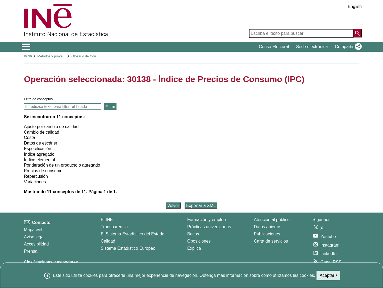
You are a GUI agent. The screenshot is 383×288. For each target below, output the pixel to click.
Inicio (28, 56)
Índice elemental (39, 160)
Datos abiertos (267, 227)
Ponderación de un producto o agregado (62, 165)
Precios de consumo (43, 170)
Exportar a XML (201, 205)
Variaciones (35, 182)
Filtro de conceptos (38, 99)
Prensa (31, 251)
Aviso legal (34, 237)
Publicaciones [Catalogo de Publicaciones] (267, 234)
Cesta (29, 137)
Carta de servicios (271, 241)
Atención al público (272, 219)
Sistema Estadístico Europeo (128, 248)
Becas (193, 234)
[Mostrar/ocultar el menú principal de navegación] (26, 47)
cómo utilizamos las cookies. (288, 275)
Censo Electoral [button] (274, 46)
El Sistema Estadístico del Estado (132, 234)
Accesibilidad (36, 244)
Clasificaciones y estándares (51, 262)
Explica (194, 248)
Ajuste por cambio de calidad (51, 126)
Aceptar (328, 275)
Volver (173, 205)
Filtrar (110, 106)
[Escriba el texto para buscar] (301, 33)
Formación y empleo (206, 219)
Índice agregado (39, 154)
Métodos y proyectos (53, 56)
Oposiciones (199, 241)
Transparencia (114, 227)
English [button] (355, 6)
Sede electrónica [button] (312, 46)
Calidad (108, 241)
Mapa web (34, 229)
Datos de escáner (40, 143)
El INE (107, 219)
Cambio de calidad (41, 132)
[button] (347, 47)
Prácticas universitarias (209, 227)
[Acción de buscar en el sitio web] (357, 33)
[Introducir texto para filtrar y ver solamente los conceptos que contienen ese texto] (62, 106)
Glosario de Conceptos (88, 56)
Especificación (37, 148)
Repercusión (36, 176)
